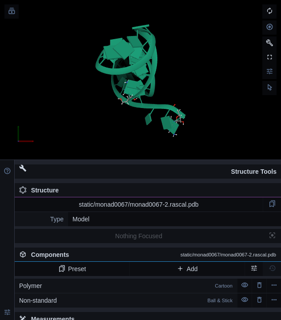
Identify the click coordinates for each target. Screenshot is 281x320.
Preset (72, 268)
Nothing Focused (138, 236)
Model (80, 219)
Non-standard (126, 300)
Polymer (126, 286)
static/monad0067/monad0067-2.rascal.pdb (138, 204)
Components (147, 255)
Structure (39, 190)
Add (187, 268)
